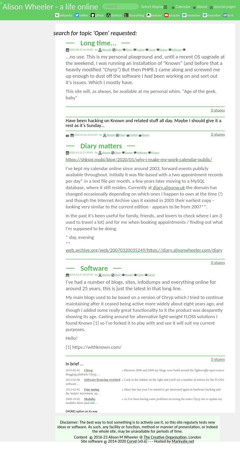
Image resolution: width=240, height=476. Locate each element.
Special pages (223, 6)
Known (161, 49)
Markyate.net (183, 441)
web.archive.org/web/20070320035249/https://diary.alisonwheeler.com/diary (144, 250)
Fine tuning (91, 389)
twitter (81, 15)
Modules (89, 399)
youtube (172, 15)
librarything (134, 15)
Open (117, 49)
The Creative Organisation (165, 437)
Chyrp (127, 49)
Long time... (99, 42)
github (97, 15)
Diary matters (101, 145)
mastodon (191, 15)
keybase (154, 15)
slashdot (114, 15)
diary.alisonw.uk (169, 187)
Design (127, 152)
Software (175, 49)
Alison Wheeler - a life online (50, 7)
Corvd (150, 49)
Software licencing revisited (102, 380)
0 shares (218, 110)
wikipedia (63, 15)
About (200, 6)
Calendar (181, 6)
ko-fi (228, 15)
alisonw (110, 135)
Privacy (153, 152)
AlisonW (106, 49)
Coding (139, 49)
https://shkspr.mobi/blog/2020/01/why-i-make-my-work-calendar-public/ (139, 159)
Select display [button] (154, 6)
